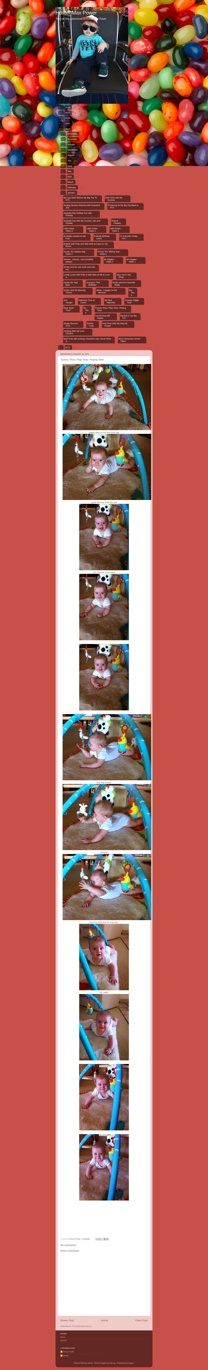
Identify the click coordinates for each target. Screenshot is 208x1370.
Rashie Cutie (90, 324)
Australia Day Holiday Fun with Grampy (77, 214)
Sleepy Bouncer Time (70, 324)
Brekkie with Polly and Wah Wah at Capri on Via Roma (85, 245)
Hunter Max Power (76, 13)
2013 (67, 347)
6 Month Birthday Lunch (102, 237)
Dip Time (131, 292)
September (72, 150)
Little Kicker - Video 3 (69, 229)
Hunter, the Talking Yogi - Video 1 (109, 252)
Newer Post (67, 1320)
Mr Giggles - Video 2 (109, 260)
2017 (67, 113)
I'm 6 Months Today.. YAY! (129, 237)
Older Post (141, 1320)
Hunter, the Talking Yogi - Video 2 (74, 252)
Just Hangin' (67, 301)
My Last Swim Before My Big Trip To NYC (80, 198)
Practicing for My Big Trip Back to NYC (123, 206)
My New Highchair (109, 301)
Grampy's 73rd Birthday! (93, 283)
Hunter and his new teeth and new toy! (79, 268)
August (70, 155)
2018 (67, 107)
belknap (112, 1363)
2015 (67, 123)
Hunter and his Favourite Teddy (123, 283)
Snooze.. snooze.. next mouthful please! (78, 260)
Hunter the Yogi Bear (70, 283)
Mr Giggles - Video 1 (132, 260)
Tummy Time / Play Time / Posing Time (110, 309)
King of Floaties (116, 222)
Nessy (65, 1356)
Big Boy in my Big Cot (128, 316)
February (71, 187)
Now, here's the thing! (124, 276)
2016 (67, 118)
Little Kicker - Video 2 (93, 229)
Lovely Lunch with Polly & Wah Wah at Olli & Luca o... (86, 276)
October (71, 144)
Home (104, 1320)
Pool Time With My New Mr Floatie (114, 324)
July (69, 160)
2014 (67, 129)
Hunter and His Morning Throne (74, 291)
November (72, 139)
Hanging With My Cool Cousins (73, 332)
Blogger (130, 1363)
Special (63, 1340)
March (70, 182)
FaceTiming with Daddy (102, 316)
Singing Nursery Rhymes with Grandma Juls (81, 206)
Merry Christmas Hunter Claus (129, 340)
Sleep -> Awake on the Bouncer (106, 291)
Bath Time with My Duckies (113, 198)
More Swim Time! (68, 309)
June (69, 166)
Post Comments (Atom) (81, 1326)
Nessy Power (68, 1352)
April (69, 176)
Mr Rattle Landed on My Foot (74, 237)
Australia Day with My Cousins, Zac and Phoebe (81, 222)
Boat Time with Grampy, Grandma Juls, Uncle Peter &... (87, 340)
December (72, 134)
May (69, 171)
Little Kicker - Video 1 (116, 229)
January (71, 192)
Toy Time (85, 310)
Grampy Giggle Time (132, 301)
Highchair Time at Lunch (87, 301)
